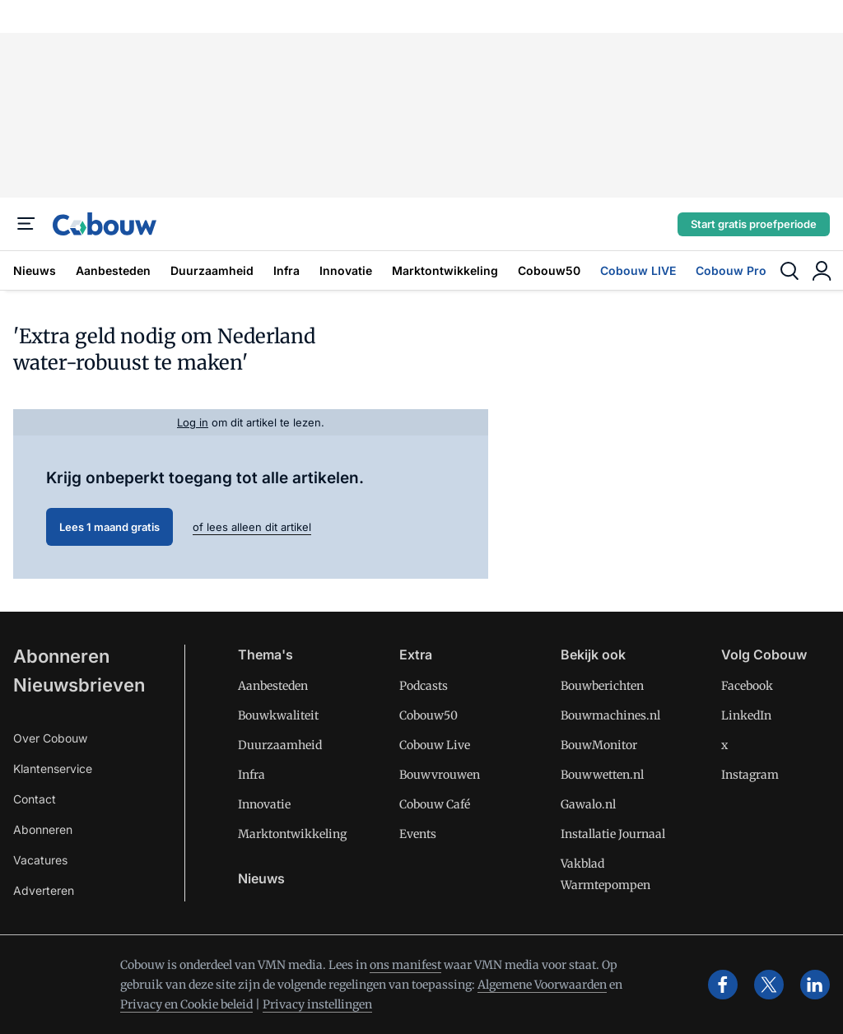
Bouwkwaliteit (278, 715)
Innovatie (345, 270)
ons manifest (405, 964)
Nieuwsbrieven (79, 685)
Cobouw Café (434, 804)
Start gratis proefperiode (754, 224)
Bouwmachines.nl (610, 715)
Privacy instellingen (317, 1004)
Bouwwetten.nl (602, 774)
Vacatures (40, 860)
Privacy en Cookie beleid (186, 1004)
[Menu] (26, 223)
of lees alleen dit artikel (252, 526)
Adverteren (43, 890)
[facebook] (723, 984)
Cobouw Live (434, 745)
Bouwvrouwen (439, 774)
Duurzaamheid (212, 270)
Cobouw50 (549, 270)
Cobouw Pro (731, 270)
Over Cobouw (50, 738)
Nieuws (34, 270)
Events (417, 834)
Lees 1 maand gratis (109, 526)
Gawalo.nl (588, 804)
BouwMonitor (599, 745)
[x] (769, 984)
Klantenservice (52, 769)
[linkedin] (815, 984)
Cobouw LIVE (638, 270)
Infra (286, 270)
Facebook (747, 685)
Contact (34, 799)
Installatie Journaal (613, 834)
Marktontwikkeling (445, 270)
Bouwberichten (602, 685)
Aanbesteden (113, 270)
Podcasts (423, 685)
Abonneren (61, 656)
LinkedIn (746, 715)
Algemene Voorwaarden (542, 984)
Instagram (750, 774)
